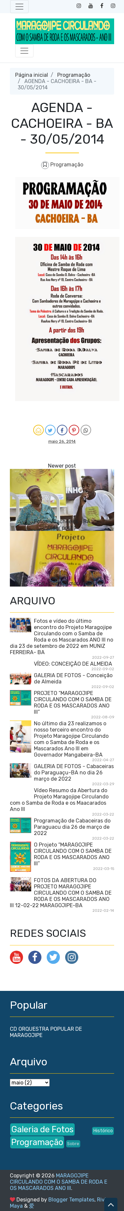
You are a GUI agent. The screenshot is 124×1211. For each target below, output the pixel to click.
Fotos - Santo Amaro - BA (62, 583)
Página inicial (31, 75)
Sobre (73, 1143)
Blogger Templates (71, 1200)
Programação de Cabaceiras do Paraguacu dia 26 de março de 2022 (72, 827)
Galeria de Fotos (42, 1129)
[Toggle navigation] (19, 6)
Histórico (103, 1131)
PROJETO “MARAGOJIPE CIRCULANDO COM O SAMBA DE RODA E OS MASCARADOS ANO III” (73, 702)
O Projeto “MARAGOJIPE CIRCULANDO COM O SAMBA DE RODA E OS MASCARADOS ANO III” (73, 854)
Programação (73, 75)
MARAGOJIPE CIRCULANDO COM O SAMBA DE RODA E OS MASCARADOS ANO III (58, 1181)
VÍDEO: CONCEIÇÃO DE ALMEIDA (73, 664)
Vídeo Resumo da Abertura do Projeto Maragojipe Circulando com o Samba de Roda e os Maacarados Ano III (59, 799)
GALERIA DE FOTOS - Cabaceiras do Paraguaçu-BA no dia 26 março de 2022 (74, 772)
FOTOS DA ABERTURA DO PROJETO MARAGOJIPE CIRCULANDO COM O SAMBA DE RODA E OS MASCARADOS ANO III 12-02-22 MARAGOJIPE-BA (61, 892)
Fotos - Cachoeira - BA (62, 521)
